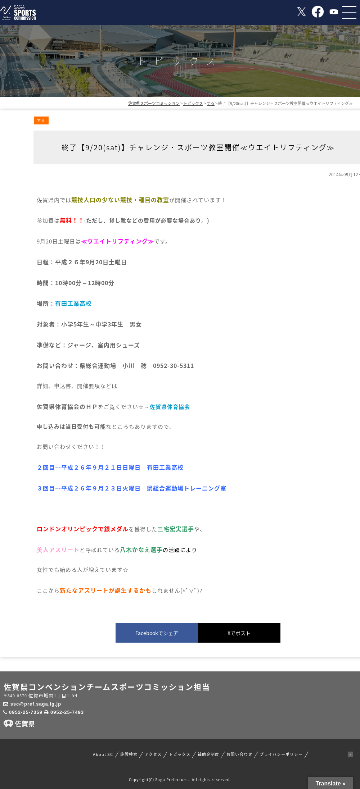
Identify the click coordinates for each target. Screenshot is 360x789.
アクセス (153, 754)
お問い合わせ (239, 754)
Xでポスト (239, 633)
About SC (103, 754)
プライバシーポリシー (281, 754)
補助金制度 (208, 754)
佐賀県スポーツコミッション (154, 103)
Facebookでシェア (156, 633)
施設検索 (129, 754)
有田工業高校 (73, 303)
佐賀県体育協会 (170, 407)
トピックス (179, 754)
